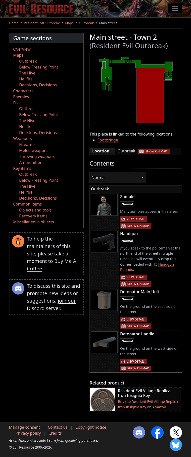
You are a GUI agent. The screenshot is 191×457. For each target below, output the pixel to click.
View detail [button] (135, 219)
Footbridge (107, 140)
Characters (23, 91)
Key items (22, 168)
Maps (69, 23)
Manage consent (24, 427)
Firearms (27, 144)
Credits (55, 433)
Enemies (21, 97)
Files (17, 102)
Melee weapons (33, 150)
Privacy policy (28, 433)
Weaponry (22, 138)
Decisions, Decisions (38, 85)
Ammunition (31, 162)
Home (14, 23)
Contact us (58, 427)
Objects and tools (35, 210)
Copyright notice (90, 427)
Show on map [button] (156, 151)
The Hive (27, 73)
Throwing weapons (37, 156)
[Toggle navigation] (175, 9)
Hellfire (26, 79)
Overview (22, 49)
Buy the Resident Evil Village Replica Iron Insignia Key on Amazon (148, 404)
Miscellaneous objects (33, 222)
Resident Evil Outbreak (42, 23)
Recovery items (33, 216)
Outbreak (86, 23)
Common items (27, 204)
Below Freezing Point (38, 67)
